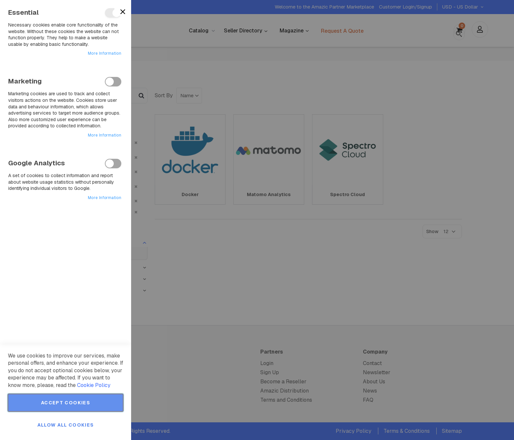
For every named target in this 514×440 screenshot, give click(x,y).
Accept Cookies (65, 403)
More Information (104, 53)
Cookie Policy (93, 385)
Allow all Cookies (65, 425)
